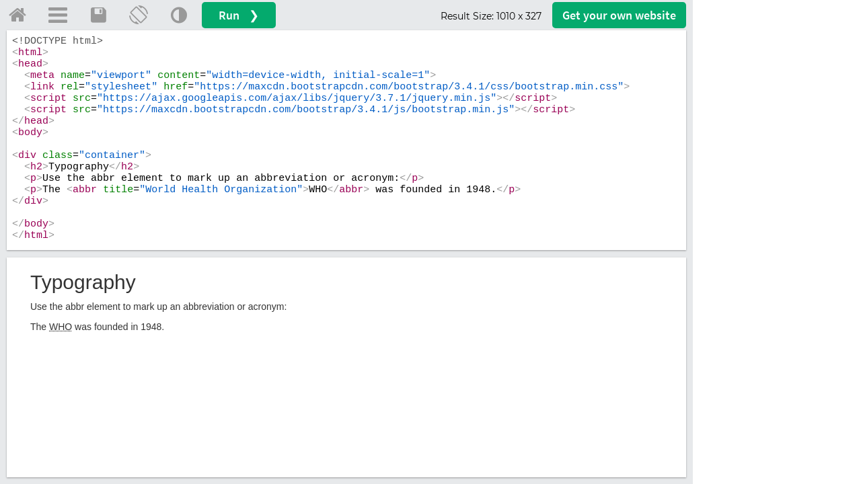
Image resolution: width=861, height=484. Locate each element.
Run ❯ (239, 15)
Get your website (619, 15)
